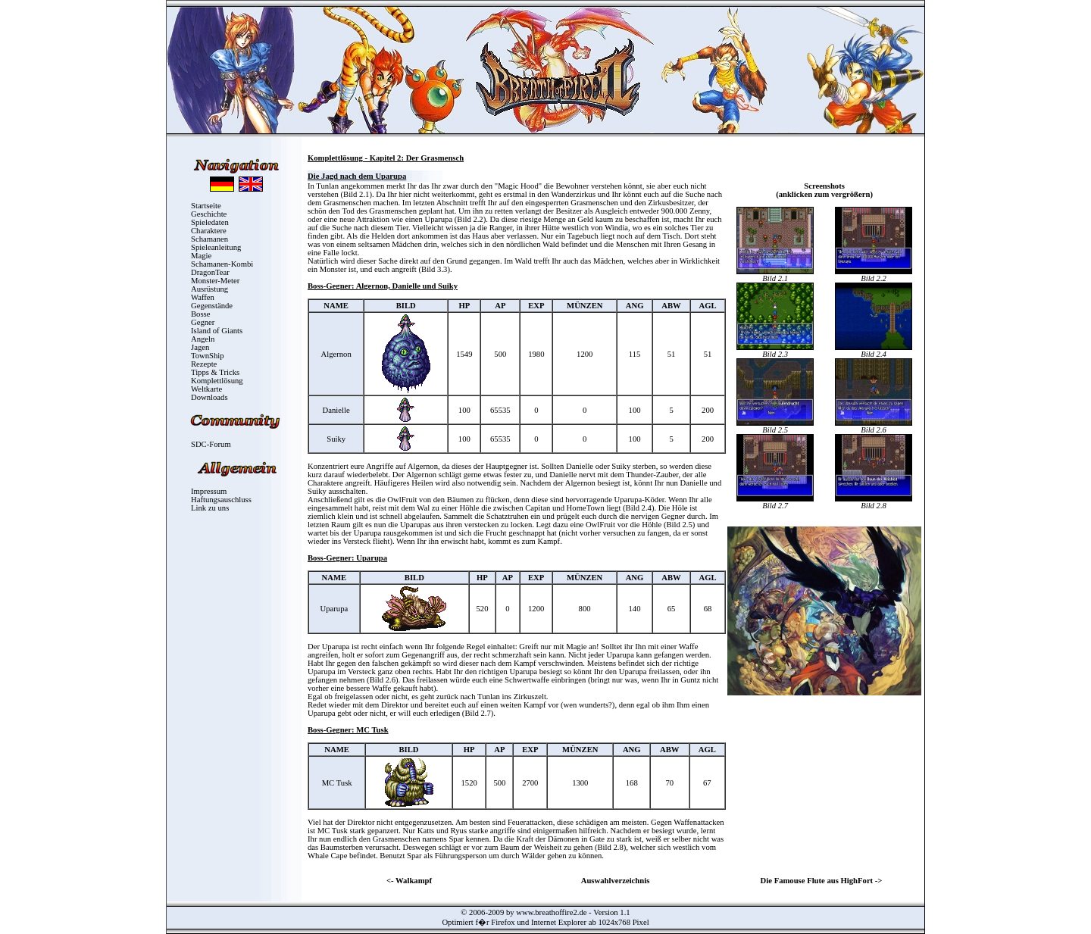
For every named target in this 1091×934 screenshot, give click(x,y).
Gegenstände (212, 305)
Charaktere (209, 230)
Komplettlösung (217, 380)
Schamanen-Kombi (222, 264)
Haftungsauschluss (221, 499)
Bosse (200, 314)
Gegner (202, 322)
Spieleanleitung (216, 247)
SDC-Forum (211, 444)
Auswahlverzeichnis (615, 880)
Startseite (206, 205)
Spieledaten (210, 222)
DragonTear (210, 272)
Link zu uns (210, 508)
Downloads (209, 397)
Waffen (202, 297)
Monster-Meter (215, 280)
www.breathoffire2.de (551, 912)
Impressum (209, 491)
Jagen (200, 347)
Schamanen (209, 239)
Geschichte (209, 214)
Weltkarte (206, 389)
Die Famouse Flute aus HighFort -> (822, 880)
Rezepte (204, 364)
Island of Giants (216, 330)
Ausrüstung (209, 289)
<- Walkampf (409, 880)
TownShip (207, 355)
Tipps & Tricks (215, 372)
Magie (201, 255)
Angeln (202, 339)
